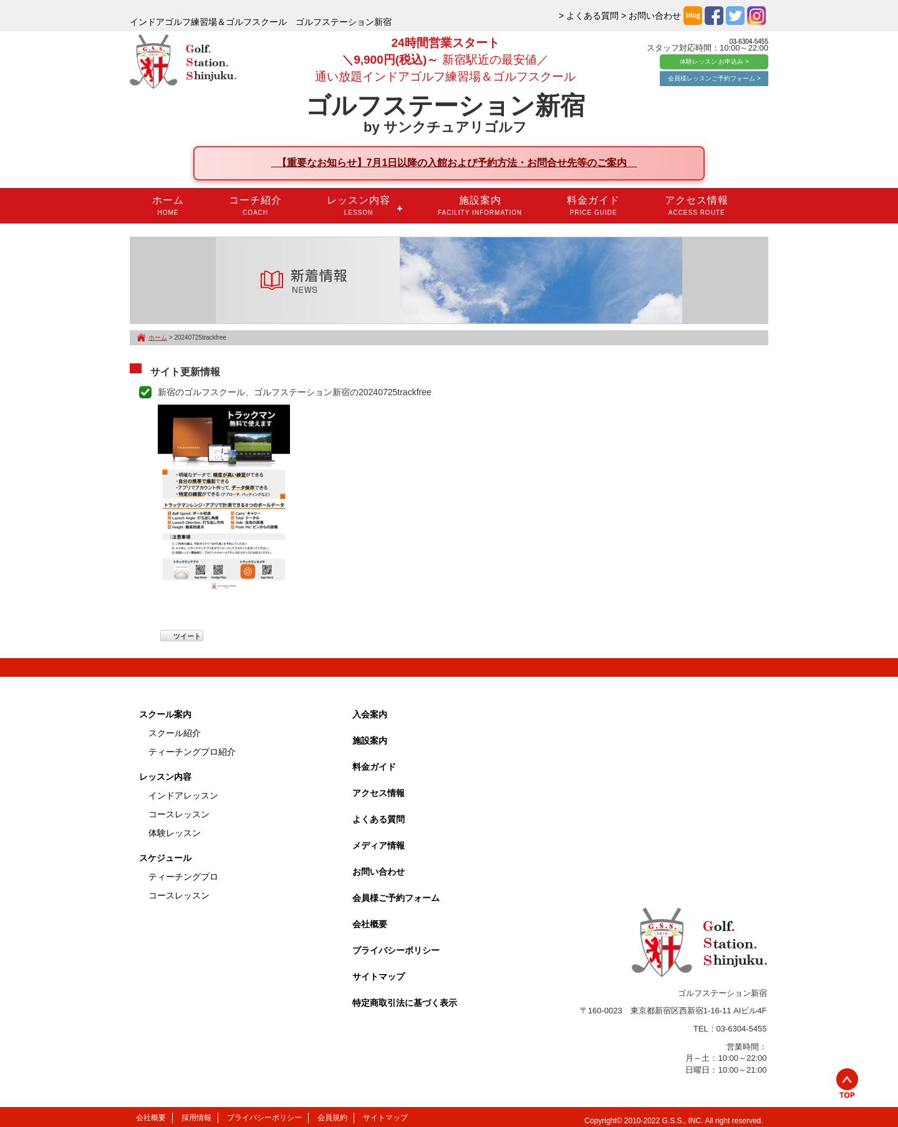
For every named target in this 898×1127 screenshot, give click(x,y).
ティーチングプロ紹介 (192, 752)
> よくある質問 (589, 16)
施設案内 (480, 205)
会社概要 (369, 924)
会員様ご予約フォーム (396, 898)
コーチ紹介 (255, 205)
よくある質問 (378, 819)
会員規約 (332, 1117)
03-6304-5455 (749, 41)
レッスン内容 (358, 205)
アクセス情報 (696, 205)
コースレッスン (179, 814)
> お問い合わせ (651, 16)
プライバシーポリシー (396, 950)
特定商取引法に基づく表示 (404, 1003)
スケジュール (165, 858)
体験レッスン (174, 833)
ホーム (168, 205)
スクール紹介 (174, 733)
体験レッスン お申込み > (714, 61)
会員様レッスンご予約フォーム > (714, 78)
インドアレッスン (183, 795)
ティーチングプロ (183, 877)
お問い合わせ (378, 872)
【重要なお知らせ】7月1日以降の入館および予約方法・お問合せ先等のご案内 (454, 162)
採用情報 (196, 1117)
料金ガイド (593, 205)
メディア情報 (378, 845)
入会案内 (369, 714)
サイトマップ (378, 977)
